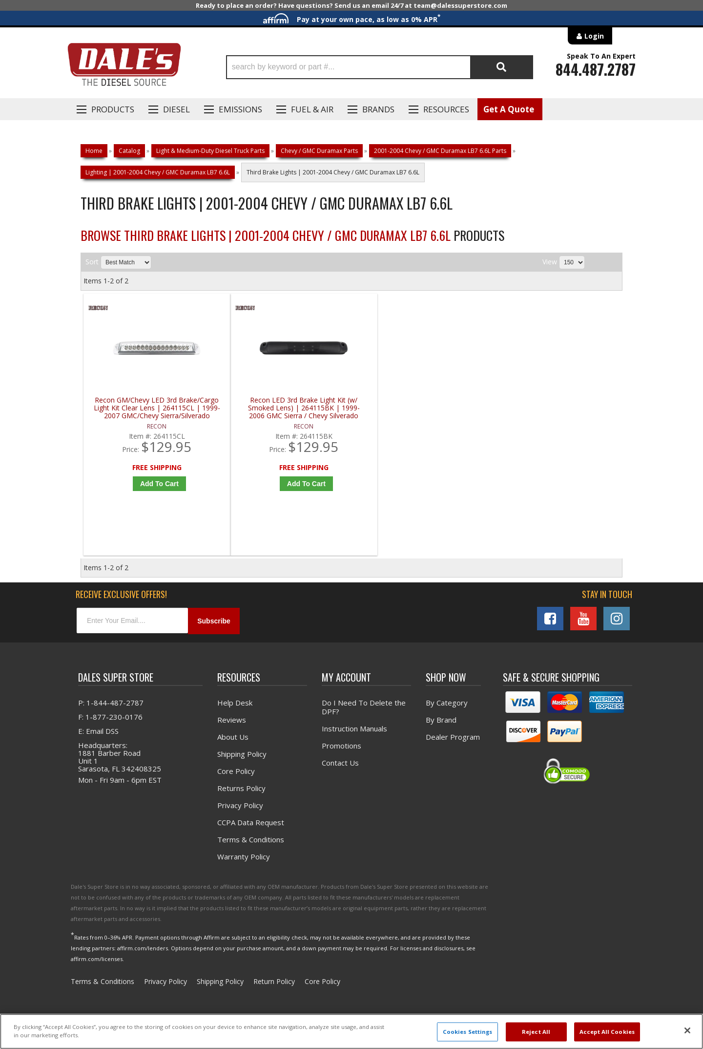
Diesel (176, 109)
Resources (446, 109)
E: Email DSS (98, 732)
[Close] (687, 1030)
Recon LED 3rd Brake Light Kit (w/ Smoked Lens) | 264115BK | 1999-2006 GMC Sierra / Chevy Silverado (287, 408)
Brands (378, 109)
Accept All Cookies (607, 1031)
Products (112, 109)
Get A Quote (508, 109)
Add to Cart (153, 484)
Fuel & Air (312, 109)
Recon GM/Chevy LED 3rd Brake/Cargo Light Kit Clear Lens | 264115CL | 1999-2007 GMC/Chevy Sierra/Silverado (151, 408)
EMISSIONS (240, 109)
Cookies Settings (468, 1031)
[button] (379, 67)
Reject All (536, 1031)
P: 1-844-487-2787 (111, 704)
